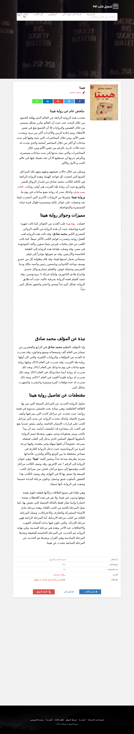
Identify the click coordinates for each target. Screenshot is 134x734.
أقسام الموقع (44, 592)
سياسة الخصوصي (37, 720)
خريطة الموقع (71, 720)
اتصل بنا (24, 14)
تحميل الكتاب (91, 592)
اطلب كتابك (59, 720)
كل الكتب (38, 14)
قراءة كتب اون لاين (71, 14)
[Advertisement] (67, 46)
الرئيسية (91, 14)
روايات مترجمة (59, 575)
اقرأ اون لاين (69, 592)
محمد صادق (75, 92)
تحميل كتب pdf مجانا (96, 720)
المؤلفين (52, 14)
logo (105, 6)
